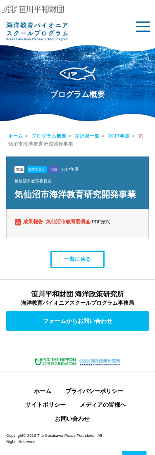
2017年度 (119, 135)
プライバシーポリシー (94, 391)
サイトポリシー (45, 404)
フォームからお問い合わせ (77, 321)
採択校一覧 (87, 135)
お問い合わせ (72, 418)
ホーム (15, 135)
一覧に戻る (77, 259)
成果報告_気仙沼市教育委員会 (57, 222)
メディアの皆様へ (103, 404)
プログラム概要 (49, 135)
